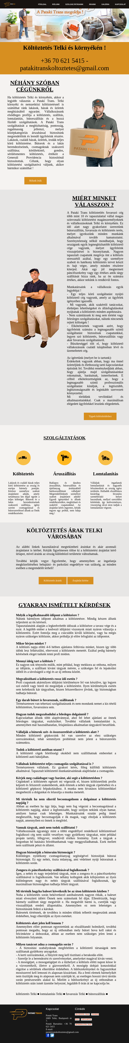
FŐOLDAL (43, 4)
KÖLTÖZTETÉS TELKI (82, 1014)
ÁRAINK (92, 4)
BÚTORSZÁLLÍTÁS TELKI (84, 1024)
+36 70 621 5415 (62, 60)
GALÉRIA (105, 4)
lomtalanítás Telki (51, 994)
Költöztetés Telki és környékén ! (64, 47)
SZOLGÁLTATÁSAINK (75, 4)
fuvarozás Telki (75, 994)
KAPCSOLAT (120, 4)
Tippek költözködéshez (100, 416)
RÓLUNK (56, 4)
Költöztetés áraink (53, 580)
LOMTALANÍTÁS (86, 1019)
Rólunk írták (35, 180)
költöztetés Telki (26, 994)
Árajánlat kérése (80, 580)
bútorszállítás (96, 994)
